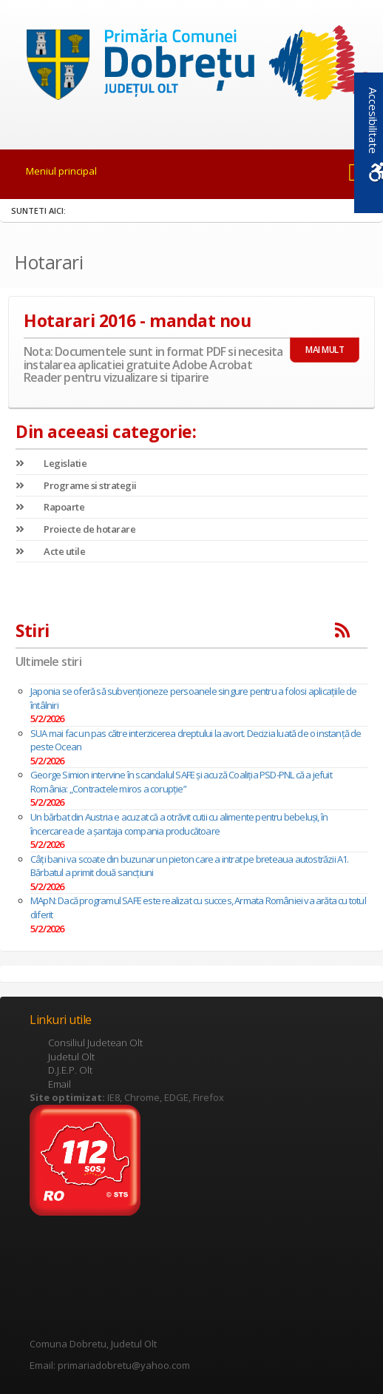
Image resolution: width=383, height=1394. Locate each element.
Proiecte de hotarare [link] (75, 529)
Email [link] (59, 1084)
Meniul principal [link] (61, 171)
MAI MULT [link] (324, 349)
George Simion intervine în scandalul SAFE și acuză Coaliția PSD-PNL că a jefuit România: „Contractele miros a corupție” (181, 781)
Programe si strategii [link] (76, 485)
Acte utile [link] (50, 551)
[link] (191, 66)
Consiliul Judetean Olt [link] (95, 1042)
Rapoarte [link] (50, 507)
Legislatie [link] (51, 463)
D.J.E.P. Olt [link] (70, 1070)
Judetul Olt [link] (71, 1056)
